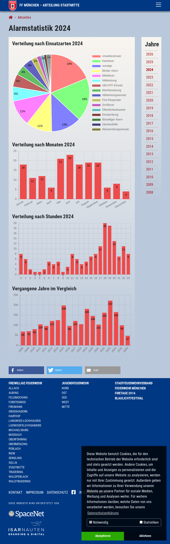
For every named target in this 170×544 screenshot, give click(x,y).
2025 (149, 62)
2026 (149, 54)
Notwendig (98, 522)
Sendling (15, 458)
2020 (149, 100)
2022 (149, 85)
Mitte (66, 406)
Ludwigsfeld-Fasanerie (25, 425)
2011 (149, 169)
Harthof (15, 416)
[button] (26, 370)
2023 (149, 77)
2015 (149, 139)
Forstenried (17, 402)
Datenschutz (57, 492)
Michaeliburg (18, 430)
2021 (149, 92)
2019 (149, 108)
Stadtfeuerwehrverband (134, 383)
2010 (149, 177)
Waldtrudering (20, 481)
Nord (65, 388)
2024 (149, 70)
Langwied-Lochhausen (25, 420)
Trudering (16, 472)
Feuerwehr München (130, 388)
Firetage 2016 (125, 393)
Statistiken (149, 522)
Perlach (15, 448)
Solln (13, 462)
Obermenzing (18, 444)
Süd (64, 397)
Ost (64, 393)
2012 (149, 162)
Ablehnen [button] (145, 536)
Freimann (15, 406)
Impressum (34, 492)
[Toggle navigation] (158, 4)
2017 (149, 123)
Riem (12, 453)
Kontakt (15, 492)
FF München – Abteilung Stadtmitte (44, 5)
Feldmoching (18, 397)
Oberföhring (18, 439)
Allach (14, 388)
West (65, 402)
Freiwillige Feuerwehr (25, 383)
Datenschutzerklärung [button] (103, 513)
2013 (149, 154)
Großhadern (18, 411)
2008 (149, 192)
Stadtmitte (17, 467)
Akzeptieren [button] (102, 536)
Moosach (15, 434)
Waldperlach (18, 476)
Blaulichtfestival (129, 398)
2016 (149, 131)
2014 (149, 146)
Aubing (14, 393)
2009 (149, 185)
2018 (149, 116)
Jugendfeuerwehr (75, 383)
